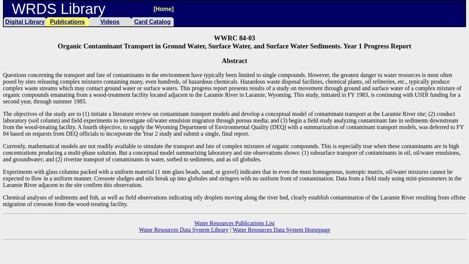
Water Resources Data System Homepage (281, 230)
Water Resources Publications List (234, 223)
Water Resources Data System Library (184, 230)
